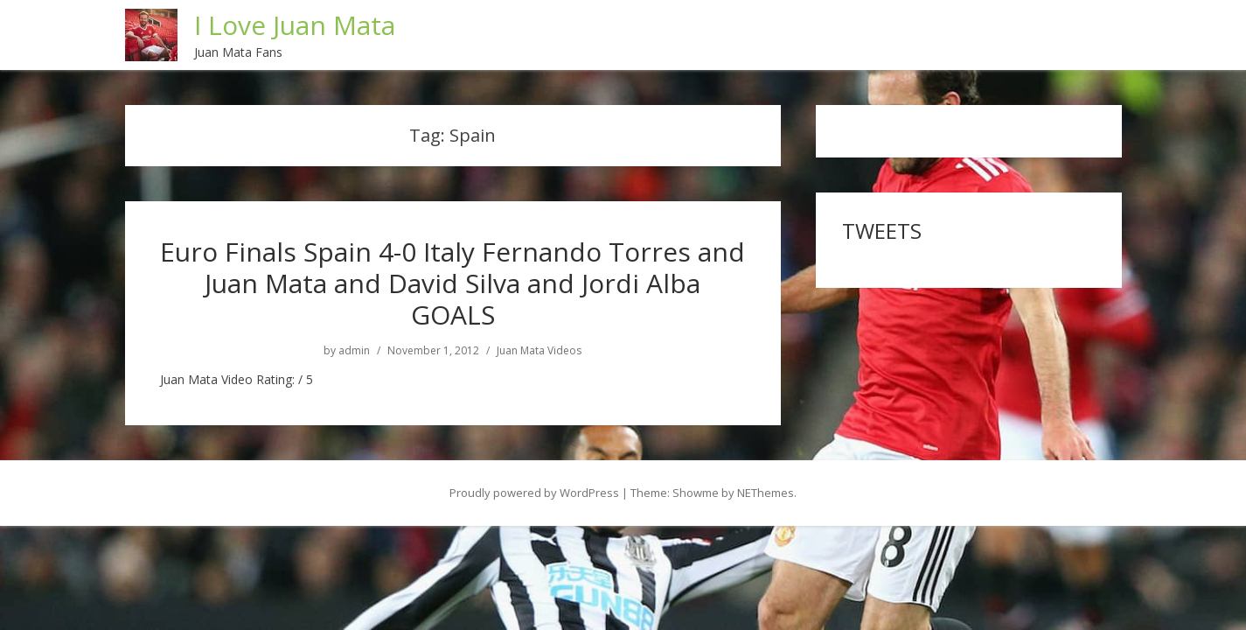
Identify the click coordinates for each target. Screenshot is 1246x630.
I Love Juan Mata (294, 25)
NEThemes (765, 492)
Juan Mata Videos (539, 351)
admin (354, 351)
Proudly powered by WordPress (534, 492)
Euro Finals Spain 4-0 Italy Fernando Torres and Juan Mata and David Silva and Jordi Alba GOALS (452, 283)
